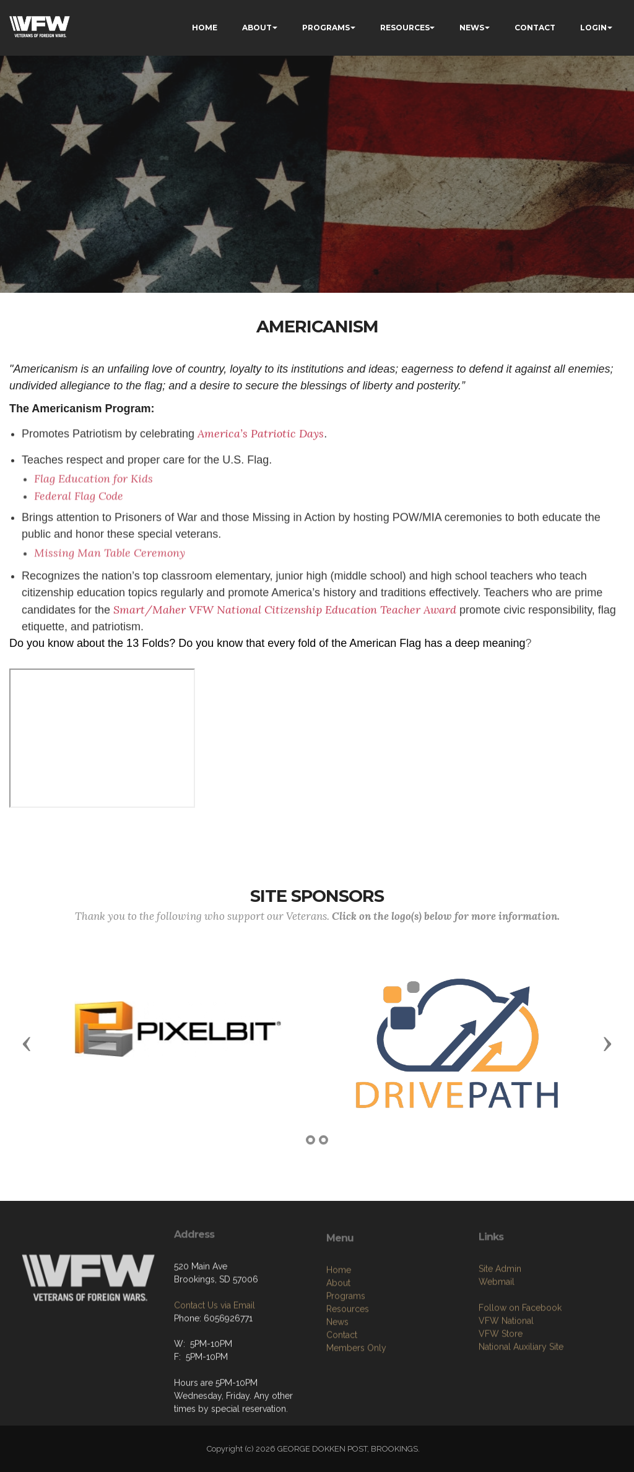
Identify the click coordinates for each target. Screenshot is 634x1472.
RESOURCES (405, 27)
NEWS (471, 27)
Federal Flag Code (78, 530)
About (338, 1350)
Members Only (356, 1415)
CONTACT (535, 27)
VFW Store (501, 1395)
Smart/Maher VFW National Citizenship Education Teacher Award (284, 643)
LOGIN (593, 27)
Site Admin (500, 1330)
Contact (341, 1402)
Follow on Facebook (520, 1369)
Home (338, 1337)
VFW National (506, 1382)
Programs (345, 1363)
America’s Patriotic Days (261, 442)
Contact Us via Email (214, 1353)
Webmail (497, 1343)
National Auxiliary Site (521, 1408)
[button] (26, 1043)
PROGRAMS (326, 27)
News (337, 1389)
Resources (347, 1376)
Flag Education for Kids (93, 513)
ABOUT (257, 27)
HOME (204, 27)
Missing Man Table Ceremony (109, 586)
